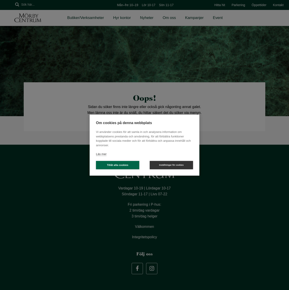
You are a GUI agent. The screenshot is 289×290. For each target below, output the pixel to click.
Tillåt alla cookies (117, 165)
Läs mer (101, 154)
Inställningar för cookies (171, 165)
